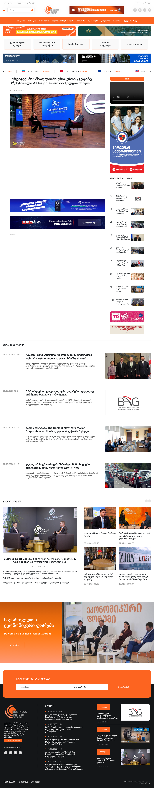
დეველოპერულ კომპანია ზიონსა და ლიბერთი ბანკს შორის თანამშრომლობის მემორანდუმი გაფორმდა (133, 577)
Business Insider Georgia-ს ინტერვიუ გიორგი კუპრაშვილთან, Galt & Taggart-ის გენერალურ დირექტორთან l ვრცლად (107, 760)
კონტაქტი (31, 3)
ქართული (147, 3)
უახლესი (49, 705)
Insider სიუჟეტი (76, 44)
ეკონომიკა (44, 21)
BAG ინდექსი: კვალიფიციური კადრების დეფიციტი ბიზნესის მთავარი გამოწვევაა (64, 729)
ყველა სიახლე (130, 21)
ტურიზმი (81, 21)
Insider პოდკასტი (105, 44)
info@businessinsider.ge (12, 747)
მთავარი (21, 21)
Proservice (147, 783)
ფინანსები (93, 21)
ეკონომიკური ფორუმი (17, 44)
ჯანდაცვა (105, 21)
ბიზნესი (32, 21)
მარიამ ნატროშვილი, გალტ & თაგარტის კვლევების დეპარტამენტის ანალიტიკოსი (134, 536)
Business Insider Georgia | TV (47, 44)
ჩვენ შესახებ (8, 3)
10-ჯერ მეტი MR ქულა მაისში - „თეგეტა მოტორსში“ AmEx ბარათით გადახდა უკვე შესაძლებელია (108, 737)
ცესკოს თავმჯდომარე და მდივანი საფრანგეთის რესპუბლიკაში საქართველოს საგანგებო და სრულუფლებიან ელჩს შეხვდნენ (61, 717)
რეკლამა (20, 3)
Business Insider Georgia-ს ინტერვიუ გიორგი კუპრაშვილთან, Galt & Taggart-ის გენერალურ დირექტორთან (40, 560)
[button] (146, 500)
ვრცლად (14, 645)
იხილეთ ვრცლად (13, 740)
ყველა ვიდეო (134, 44)
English (137, 3)
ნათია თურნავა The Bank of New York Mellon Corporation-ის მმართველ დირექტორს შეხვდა (62, 741)
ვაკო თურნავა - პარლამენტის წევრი (100, 534)
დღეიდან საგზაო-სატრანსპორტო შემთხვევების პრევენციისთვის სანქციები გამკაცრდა (60, 754)
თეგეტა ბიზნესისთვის (62, 21)
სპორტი (116, 21)
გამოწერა (123, 687)
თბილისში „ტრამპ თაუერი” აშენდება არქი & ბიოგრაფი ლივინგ (98, 577)
